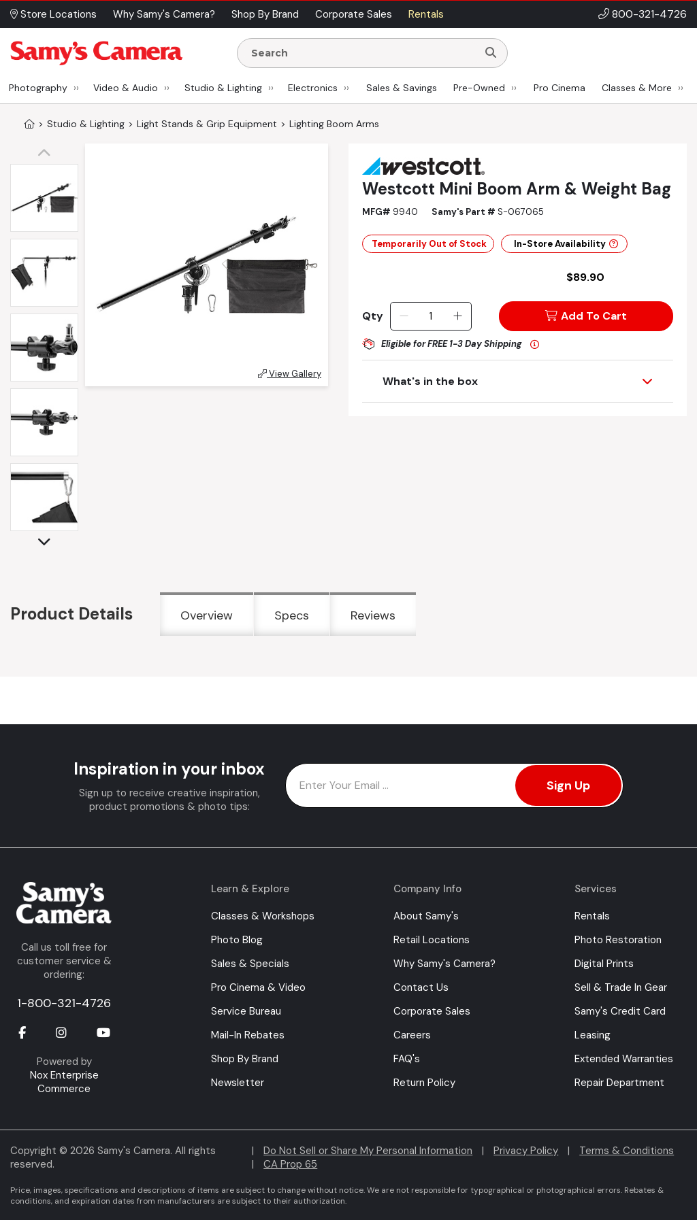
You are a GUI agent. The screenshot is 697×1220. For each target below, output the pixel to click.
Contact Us (421, 987)
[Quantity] (430, 316)
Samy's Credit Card (620, 1011)
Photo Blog (237, 940)
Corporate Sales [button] (353, 14)
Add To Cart (586, 316)
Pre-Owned (479, 88)
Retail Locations (431, 940)
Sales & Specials (250, 963)
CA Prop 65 (290, 1164)
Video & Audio (125, 88)
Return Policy (424, 1082)
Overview (206, 615)
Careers (412, 1035)
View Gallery (289, 373)
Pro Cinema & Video (258, 987)
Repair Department (619, 1082)
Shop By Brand (244, 1059)
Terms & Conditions (626, 1150)
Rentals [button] (426, 14)
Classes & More (637, 88)
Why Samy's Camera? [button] (164, 14)
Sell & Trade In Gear (620, 987)
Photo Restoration (618, 940)
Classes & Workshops (262, 916)
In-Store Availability (566, 244)
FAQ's (406, 1059)
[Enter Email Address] (454, 785)
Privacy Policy (525, 1150)
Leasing (592, 1035)
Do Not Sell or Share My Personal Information (367, 1150)
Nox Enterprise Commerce (64, 1082)
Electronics (313, 88)
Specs (291, 615)
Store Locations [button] (53, 14)
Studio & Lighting (223, 88)
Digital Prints (604, 963)
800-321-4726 (649, 14)
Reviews (373, 615)
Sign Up (568, 785)
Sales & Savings (401, 88)
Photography (38, 88)
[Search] (490, 53)
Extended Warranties (623, 1059)
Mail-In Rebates (248, 1035)
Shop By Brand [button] (265, 14)
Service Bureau (246, 1011)
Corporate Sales (431, 1011)
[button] (47, 153)
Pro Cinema (559, 88)
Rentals (592, 916)
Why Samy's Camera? (444, 963)
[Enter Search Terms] (362, 53)
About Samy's (426, 916)
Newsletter (237, 1082)
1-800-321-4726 (64, 1003)
